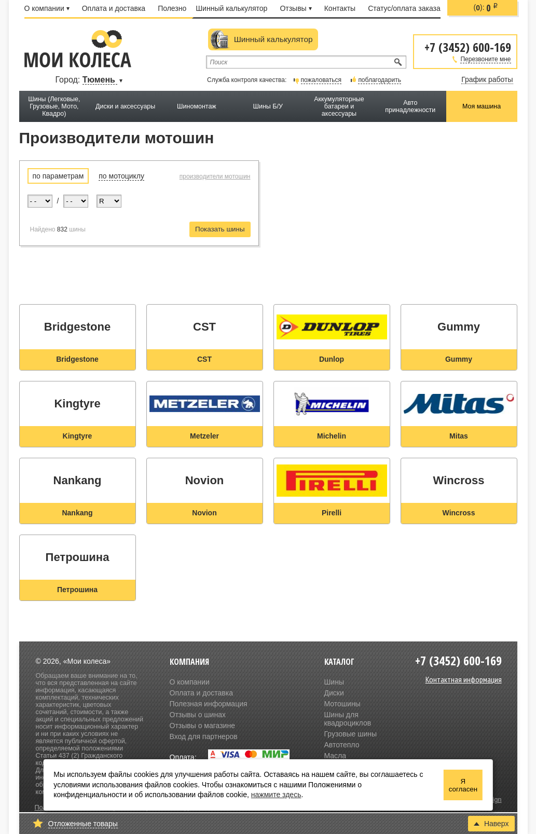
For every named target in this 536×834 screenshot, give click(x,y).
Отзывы (295, 8)
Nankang (77, 513)
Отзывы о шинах (198, 714)
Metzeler (204, 436)
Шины (334, 682)
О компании (47, 8)
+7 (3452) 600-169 (467, 46)
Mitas (458, 436)
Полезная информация (209, 704)
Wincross (459, 513)
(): (486, 8)
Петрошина (77, 589)
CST (204, 359)
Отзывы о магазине (202, 725)
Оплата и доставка (113, 8)
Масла (335, 755)
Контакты (339, 8)
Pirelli (331, 513)
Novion (204, 513)
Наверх (491, 823)
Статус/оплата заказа (404, 8)
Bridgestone (77, 359)
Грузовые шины (350, 734)
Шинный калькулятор (231, 8)
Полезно (172, 8)
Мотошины (342, 704)
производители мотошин (215, 176)
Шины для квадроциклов (348, 718)
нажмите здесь (276, 794)
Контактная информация (463, 679)
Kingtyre (77, 436)
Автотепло (342, 745)
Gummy (458, 359)
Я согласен (463, 785)
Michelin (331, 436)
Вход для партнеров (204, 736)
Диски (334, 693)
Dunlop (331, 359)
